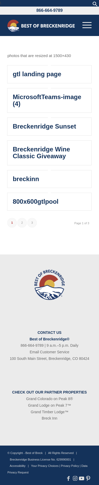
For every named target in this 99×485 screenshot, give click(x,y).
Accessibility (18, 465)
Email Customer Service (49, 352)
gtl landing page (37, 74)
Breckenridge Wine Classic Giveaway (41, 153)
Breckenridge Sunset (44, 126)
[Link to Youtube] (81, 478)
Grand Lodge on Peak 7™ (49, 405)
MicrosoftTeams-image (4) (47, 100)
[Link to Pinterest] (88, 478)
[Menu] (84, 25)
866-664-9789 (49, 10)
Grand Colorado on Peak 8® (49, 399)
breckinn (26, 178)
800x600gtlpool (35, 201)
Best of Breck (34, 453)
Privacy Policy (70, 465)
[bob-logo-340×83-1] (41, 25)
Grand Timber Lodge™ (49, 412)
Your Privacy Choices (45, 465)
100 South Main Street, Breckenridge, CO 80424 (49, 358)
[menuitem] (84, 25)
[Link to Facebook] (68, 478)
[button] (95, 5)
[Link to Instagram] (75, 478)
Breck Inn (49, 418)
